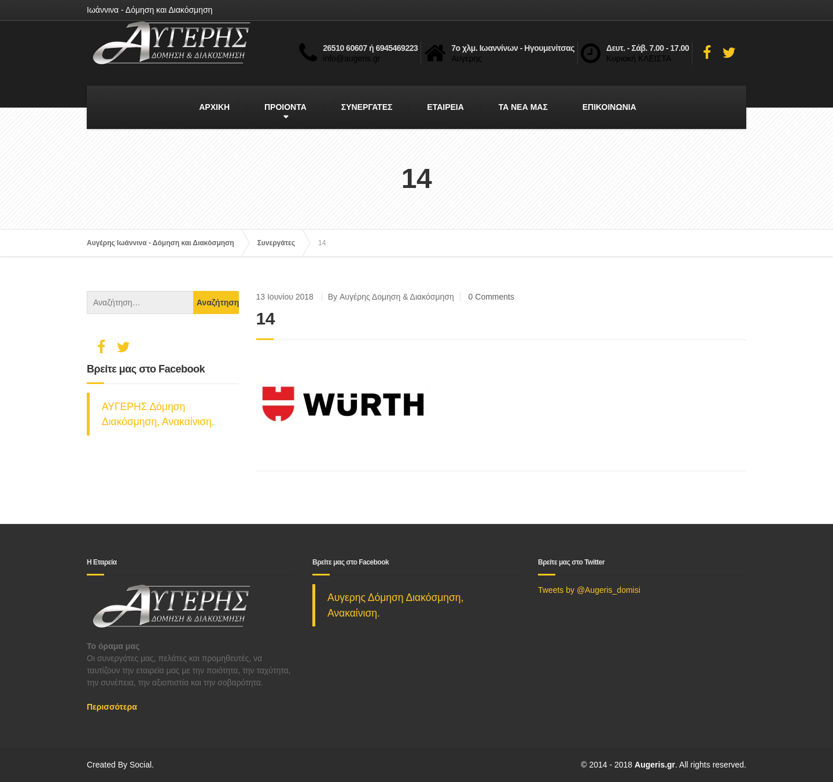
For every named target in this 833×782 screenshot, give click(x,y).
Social (141, 764)
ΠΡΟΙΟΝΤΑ (285, 107)
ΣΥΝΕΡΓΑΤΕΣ (367, 107)
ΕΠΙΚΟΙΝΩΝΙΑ (609, 107)
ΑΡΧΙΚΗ (214, 107)
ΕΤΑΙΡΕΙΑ (445, 107)
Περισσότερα (112, 706)
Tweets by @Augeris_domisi (589, 590)
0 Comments (491, 296)
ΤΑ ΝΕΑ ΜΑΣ (523, 107)
